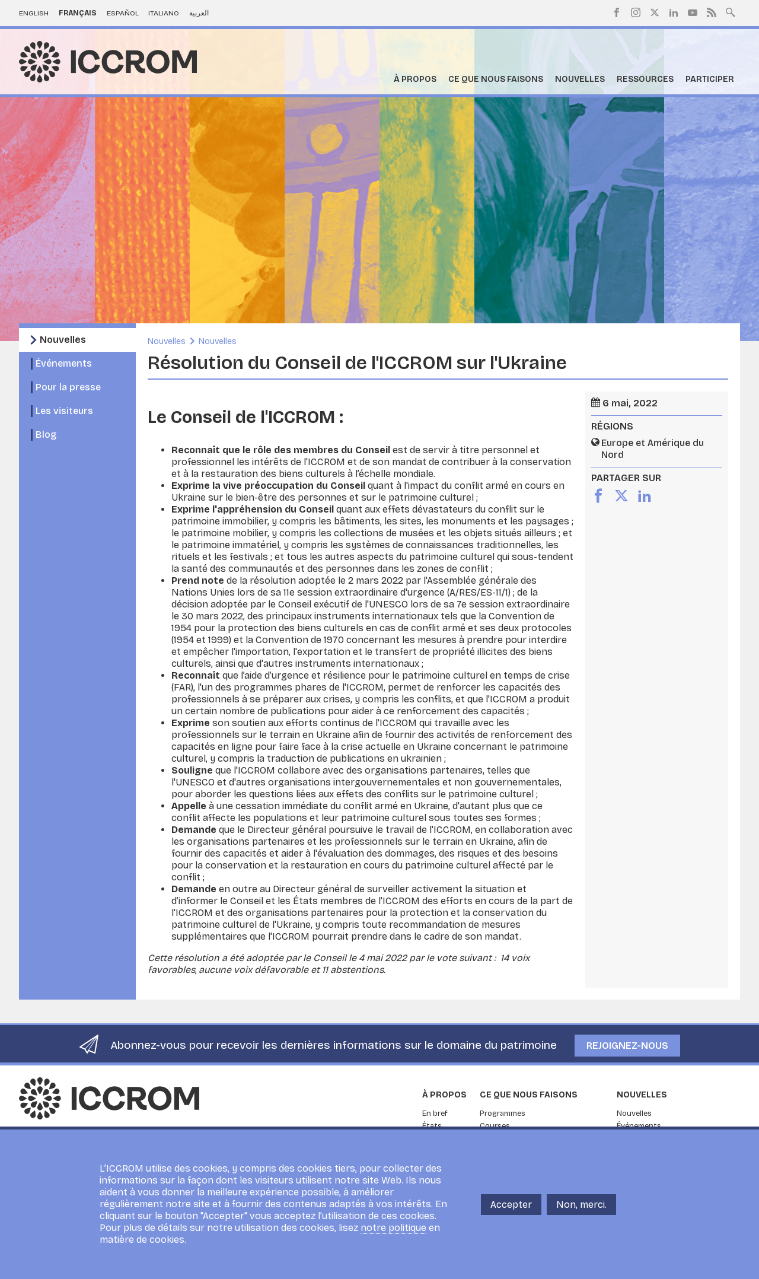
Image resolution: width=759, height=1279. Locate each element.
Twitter (654, 12)
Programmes (502, 1113)
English (34, 13)
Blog (46, 434)
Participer (709, 79)
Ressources (645, 79)
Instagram (635, 12)
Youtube (692, 12)
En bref (435, 1113)
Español (123, 13)
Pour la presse (68, 387)
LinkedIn (673, 12)
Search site (730, 11)
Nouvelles (580, 79)
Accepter (511, 1204)
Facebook (616, 12)
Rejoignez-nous (627, 1045)
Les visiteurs (64, 410)
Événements (64, 363)
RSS (711, 12)
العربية (199, 13)
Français (78, 13)
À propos (415, 79)
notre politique (393, 1227)
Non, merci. (581, 1204)
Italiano (163, 13)
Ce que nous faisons (495, 79)
